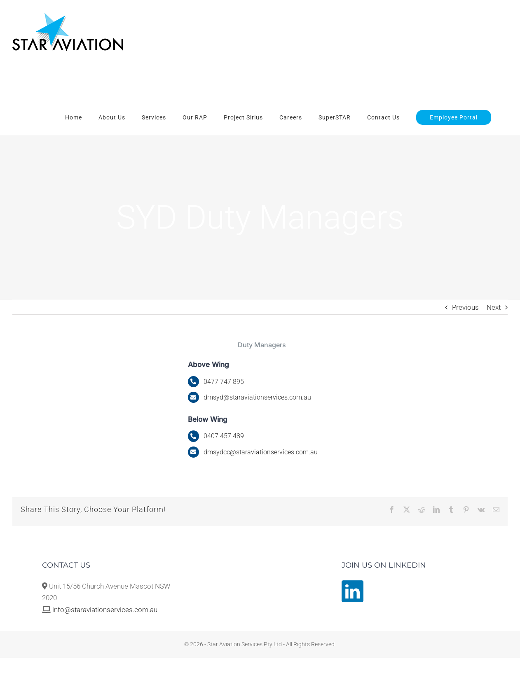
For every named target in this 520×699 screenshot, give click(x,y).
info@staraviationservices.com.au (104, 609)
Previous (465, 307)
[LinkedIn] (352, 591)
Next (494, 307)
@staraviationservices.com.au (257, 397)
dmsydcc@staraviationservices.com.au (261, 452)
